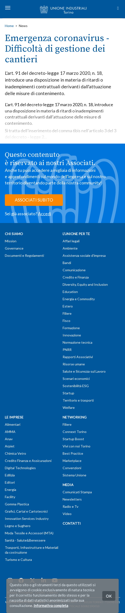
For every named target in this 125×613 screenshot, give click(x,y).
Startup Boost (73, 439)
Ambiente (70, 248)
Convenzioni (72, 468)
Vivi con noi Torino (76, 446)
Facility (10, 497)
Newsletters (72, 499)
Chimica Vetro (15, 453)
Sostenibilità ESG (76, 386)
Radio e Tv (70, 506)
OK (109, 595)
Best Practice (73, 453)
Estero (68, 306)
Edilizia (10, 475)
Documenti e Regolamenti (24, 255)
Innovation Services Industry (27, 518)
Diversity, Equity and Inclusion (85, 284)
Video (67, 514)
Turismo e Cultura (18, 559)
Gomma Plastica (17, 504)
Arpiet (10, 446)
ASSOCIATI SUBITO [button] (34, 199)
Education (70, 292)
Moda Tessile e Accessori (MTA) (29, 533)
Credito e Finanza (76, 277)
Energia (10, 490)
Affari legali (71, 241)
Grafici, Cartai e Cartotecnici (26, 511)
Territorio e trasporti (78, 400)
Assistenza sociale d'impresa (84, 255)
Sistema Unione (74, 475)
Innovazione (72, 335)
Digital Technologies (20, 468)
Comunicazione (74, 270)
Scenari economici (76, 378)
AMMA (10, 432)
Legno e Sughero (17, 526)
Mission (10, 241)
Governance (14, 248)
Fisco (66, 321)
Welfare (69, 407)
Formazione (71, 328)
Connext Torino (75, 432)
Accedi (44, 213)
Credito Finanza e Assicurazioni (28, 461)
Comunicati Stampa (77, 492)
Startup (68, 393)
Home (9, 26)
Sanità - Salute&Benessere (25, 540)
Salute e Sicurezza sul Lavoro (84, 371)
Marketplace (72, 461)
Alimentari (12, 424)
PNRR (67, 350)
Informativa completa (51, 605)
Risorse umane (74, 364)
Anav (9, 439)
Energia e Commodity (79, 299)
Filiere (67, 313)
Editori (10, 482)
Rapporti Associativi (78, 357)
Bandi (67, 263)
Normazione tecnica (77, 342)
